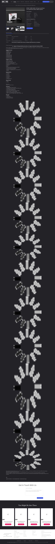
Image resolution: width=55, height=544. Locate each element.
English (51, 1)
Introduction (25, 536)
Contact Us (31, 1)
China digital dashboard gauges (11, 542)
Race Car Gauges (16, 537)
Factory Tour (22, 1)
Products (14, 1)
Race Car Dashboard (17, 536)
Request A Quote (46, 1)
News (35, 1)
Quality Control (27, 1)
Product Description (16, 32)
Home (11, 1)
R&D (33, 533)
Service (24, 533)
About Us (18, 1)
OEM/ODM (33, 532)
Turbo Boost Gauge (16, 532)
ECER (47, 542)
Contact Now (30, 28)
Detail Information (9, 32)
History (24, 532)
